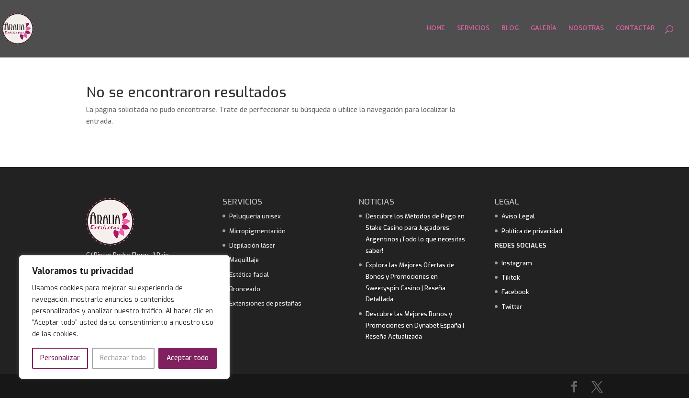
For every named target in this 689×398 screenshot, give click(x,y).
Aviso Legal (518, 216)
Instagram (516, 263)
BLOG (510, 29)
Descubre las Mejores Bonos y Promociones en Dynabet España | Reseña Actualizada (415, 325)
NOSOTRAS (586, 29)
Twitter (511, 307)
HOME (436, 29)
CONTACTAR (635, 29)
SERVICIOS (473, 29)
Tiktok (510, 277)
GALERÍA (543, 29)
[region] (124, 317)
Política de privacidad (531, 231)
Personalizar (60, 358)
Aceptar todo (188, 358)
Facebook (515, 292)
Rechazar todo (123, 358)
